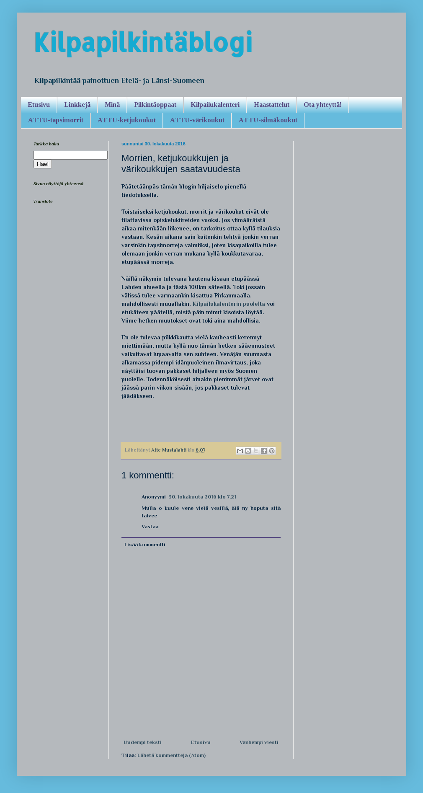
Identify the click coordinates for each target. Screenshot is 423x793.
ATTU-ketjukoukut (127, 120)
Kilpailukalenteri (215, 104)
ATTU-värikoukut (197, 120)
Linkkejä (77, 104)
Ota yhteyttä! (323, 104)
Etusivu (39, 104)
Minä (112, 104)
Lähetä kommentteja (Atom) (171, 755)
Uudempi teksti (143, 742)
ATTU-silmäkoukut (268, 120)
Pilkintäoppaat (155, 104)
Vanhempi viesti (259, 742)
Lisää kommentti (144, 544)
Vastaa (150, 526)
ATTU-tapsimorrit (55, 120)
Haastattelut (271, 104)
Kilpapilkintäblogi (143, 42)
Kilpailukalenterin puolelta (229, 303)
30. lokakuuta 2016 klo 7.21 (202, 496)
